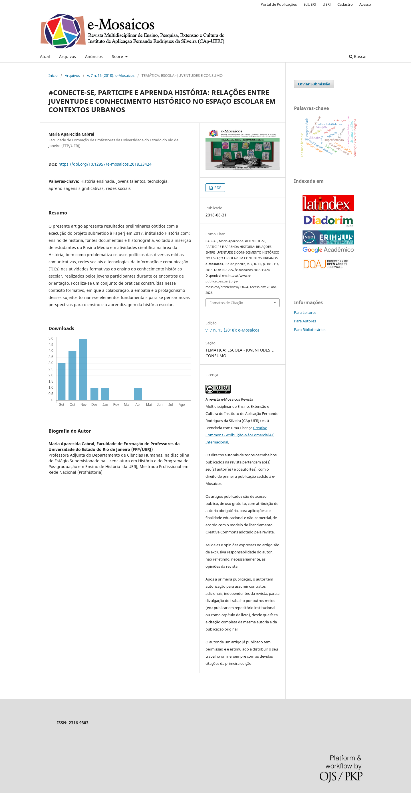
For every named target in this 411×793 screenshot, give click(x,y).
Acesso (365, 4)
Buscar (358, 56)
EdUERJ (309, 4)
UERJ (327, 4)
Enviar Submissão (314, 84)
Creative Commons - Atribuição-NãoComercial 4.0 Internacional (240, 435)
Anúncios (94, 56)
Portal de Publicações (279, 4)
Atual (45, 56)
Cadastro (345, 4)
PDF (217, 187)
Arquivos (67, 56)
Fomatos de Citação (226, 302)
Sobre (118, 56)
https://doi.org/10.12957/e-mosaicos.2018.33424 (105, 164)
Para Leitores (305, 312)
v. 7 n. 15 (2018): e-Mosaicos (110, 75)
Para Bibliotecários (309, 329)
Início (53, 75)
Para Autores (305, 321)
